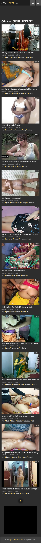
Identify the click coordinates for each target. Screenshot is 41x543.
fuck (31, 57)
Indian (18, 275)
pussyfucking (27, 384)
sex (13, 130)
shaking (22, 493)
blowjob (18, 312)
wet (15, 166)
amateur (16, 239)
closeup (20, 93)
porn (7, 312)
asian (25, 93)
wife (27, 57)
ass (12, 493)
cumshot (8, 130)
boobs (12, 202)
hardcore (14, 57)
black (7, 421)
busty (19, 166)
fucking (7, 57)
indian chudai (14, 348)
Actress (24, 166)
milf (11, 166)
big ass (30, 93)
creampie (8, 384)
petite (14, 93)
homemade (21, 57)
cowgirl (30, 457)
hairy (20, 457)
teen (10, 239)
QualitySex (9, 2)
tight (23, 275)
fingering (23, 202)
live (27, 493)
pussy (7, 202)
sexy (24, 130)
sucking (29, 130)
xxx (26, 275)
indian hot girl (23, 348)
